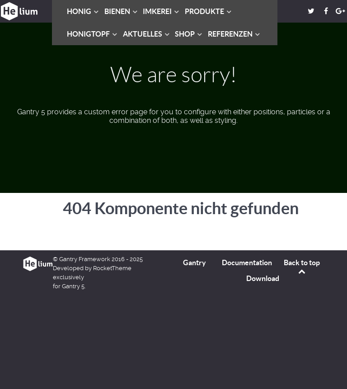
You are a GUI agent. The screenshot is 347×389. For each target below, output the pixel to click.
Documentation (247, 262)
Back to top (302, 266)
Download (262, 278)
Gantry (194, 262)
